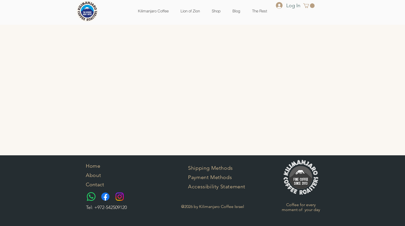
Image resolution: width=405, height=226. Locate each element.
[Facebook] (105, 196)
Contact (95, 184)
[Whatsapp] (91, 196)
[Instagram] (119, 196)
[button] (216, 11)
